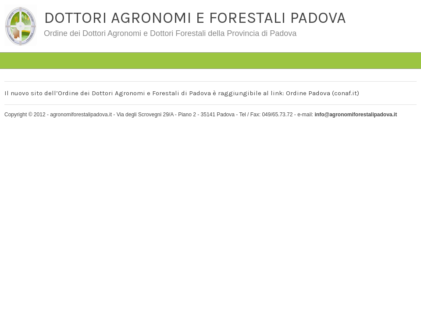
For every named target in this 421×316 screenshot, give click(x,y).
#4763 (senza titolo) (67, 46)
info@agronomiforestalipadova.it (355, 114)
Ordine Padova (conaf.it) (322, 93)
